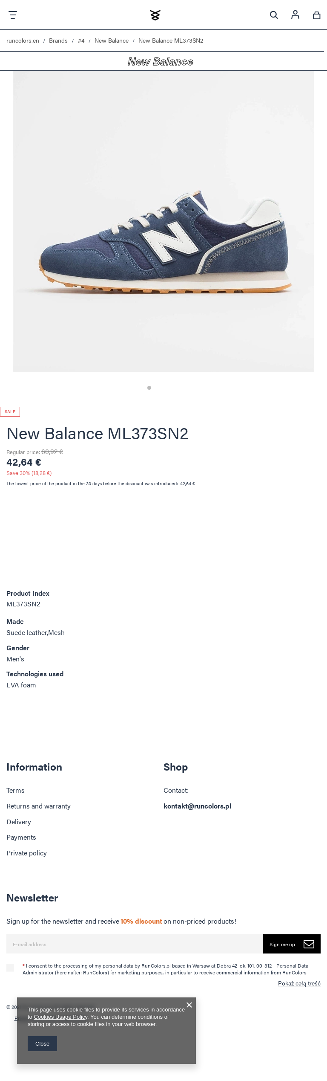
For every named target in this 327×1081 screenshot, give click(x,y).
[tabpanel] (163, 234)
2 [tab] (156, 388)
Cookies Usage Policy (60, 1017)
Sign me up (295, 944)
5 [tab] (178, 388)
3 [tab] (164, 388)
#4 (81, 40)
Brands (58, 40)
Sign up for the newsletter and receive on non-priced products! (121, 921)
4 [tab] (171, 388)
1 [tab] (149, 388)
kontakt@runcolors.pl (197, 806)
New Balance (112, 40)
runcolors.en (22, 40)
